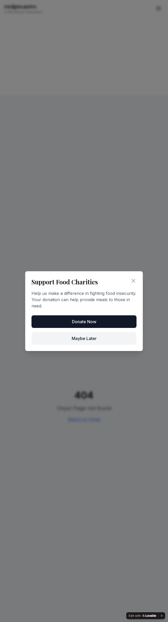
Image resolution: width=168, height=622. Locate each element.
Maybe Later (84, 338)
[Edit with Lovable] (142, 616)
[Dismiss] (162, 616)
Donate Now (84, 321)
